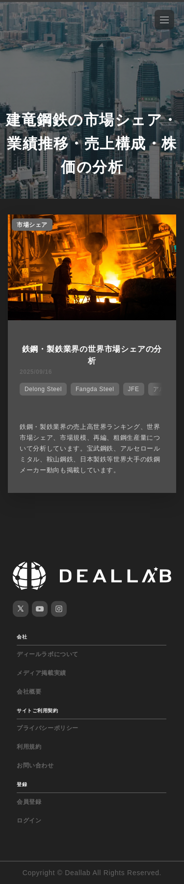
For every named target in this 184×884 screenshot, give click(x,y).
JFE (133, 389)
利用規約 (29, 746)
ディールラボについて (48, 654)
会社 (22, 637)
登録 (22, 784)
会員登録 (29, 801)
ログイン (29, 820)
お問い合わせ (35, 765)
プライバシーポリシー (48, 728)
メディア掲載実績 (41, 673)
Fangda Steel (95, 389)
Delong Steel (43, 389)
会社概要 (29, 691)
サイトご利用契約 (37, 710)
